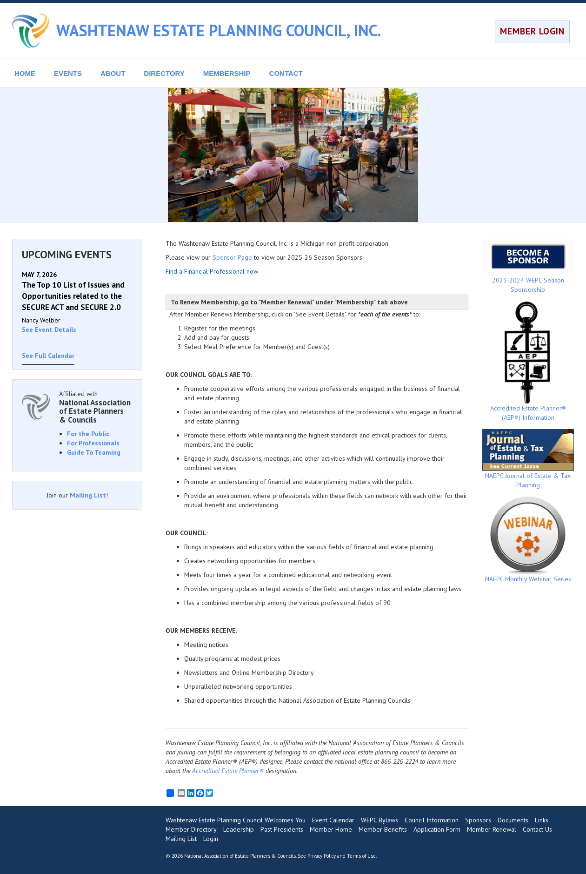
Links (541, 820)
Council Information (432, 820)
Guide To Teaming (93, 452)
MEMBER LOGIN (532, 31)
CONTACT (286, 73)
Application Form (436, 829)
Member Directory (191, 829)
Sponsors (478, 820)
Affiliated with (96, 407)
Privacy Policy (321, 856)
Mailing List (88, 495)
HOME (24, 73)
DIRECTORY (164, 73)
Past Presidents (281, 829)
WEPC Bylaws (379, 820)
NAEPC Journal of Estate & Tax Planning (528, 459)
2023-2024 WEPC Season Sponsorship (528, 266)
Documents (513, 820)
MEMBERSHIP (227, 73)
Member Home (331, 829)
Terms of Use (361, 856)
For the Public (88, 434)
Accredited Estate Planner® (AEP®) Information (528, 361)
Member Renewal (491, 829)
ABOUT (112, 73)
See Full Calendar (48, 355)
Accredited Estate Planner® (228, 770)
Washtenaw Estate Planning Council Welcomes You (236, 820)
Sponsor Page (232, 257)
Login (210, 838)
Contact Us (537, 829)
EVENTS (68, 73)
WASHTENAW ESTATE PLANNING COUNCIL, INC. (218, 30)
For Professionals (93, 443)
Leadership (238, 829)
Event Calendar (333, 820)
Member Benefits (383, 829)
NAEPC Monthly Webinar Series (528, 540)
